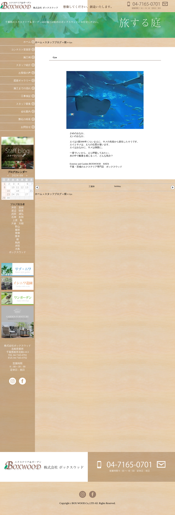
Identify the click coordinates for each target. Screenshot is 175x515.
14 (31, 187)
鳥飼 (17, 242)
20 (26, 191)
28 (31, 194)
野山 (17, 226)
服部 (17, 230)
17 (13, 191)
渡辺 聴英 (17, 210)
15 (3, 191)
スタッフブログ (53, 42)
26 (22, 194)
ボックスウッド (17, 252)
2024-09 (17, 175)
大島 (17, 249)
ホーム (38, 42)
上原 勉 (17, 220)
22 (3, 194)
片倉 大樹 (17, 223)
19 (22, 191)
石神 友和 (17, 217)
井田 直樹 (17, 207)
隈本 (17, 236)
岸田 (17, 245)
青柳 (17, 233)
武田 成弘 (17, 214)
